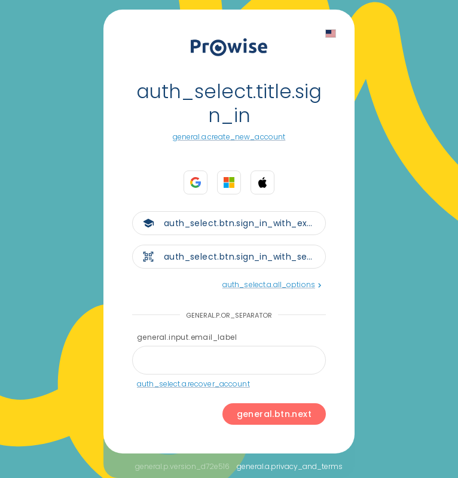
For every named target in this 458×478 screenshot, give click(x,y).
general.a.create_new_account (229, 137)
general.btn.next (274, 414)
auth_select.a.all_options (271, 284)
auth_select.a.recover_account (193, 384)
